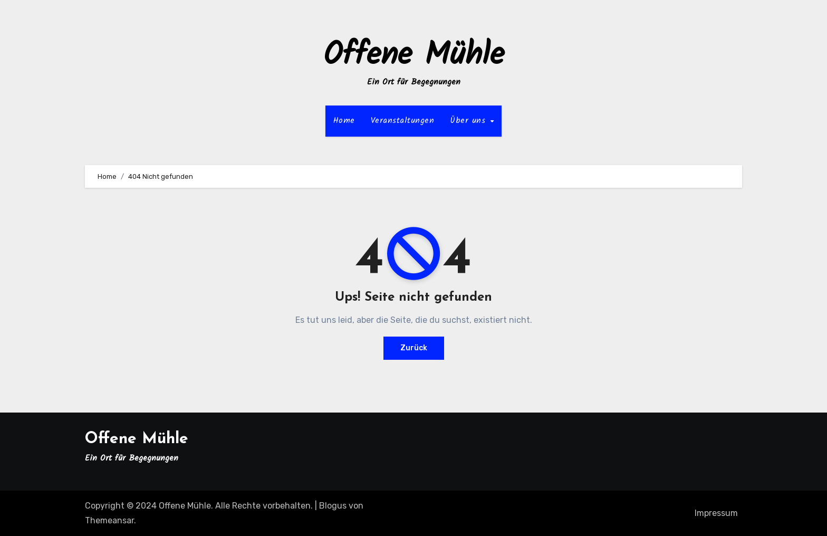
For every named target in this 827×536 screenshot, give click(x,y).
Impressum (716, 513)
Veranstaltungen (403, 120)
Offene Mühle (413, 56)
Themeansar (109, 520)
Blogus (333, 506)
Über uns (469, 120)
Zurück (413, 347)
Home (344, 120)
